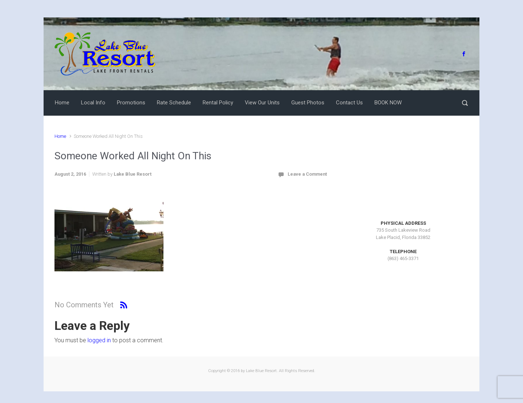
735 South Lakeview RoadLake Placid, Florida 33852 (403, 233)
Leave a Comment (307, 174)
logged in (99, 340)
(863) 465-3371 (403, 258)
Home (60, 136)
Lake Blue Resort (132, 174)
